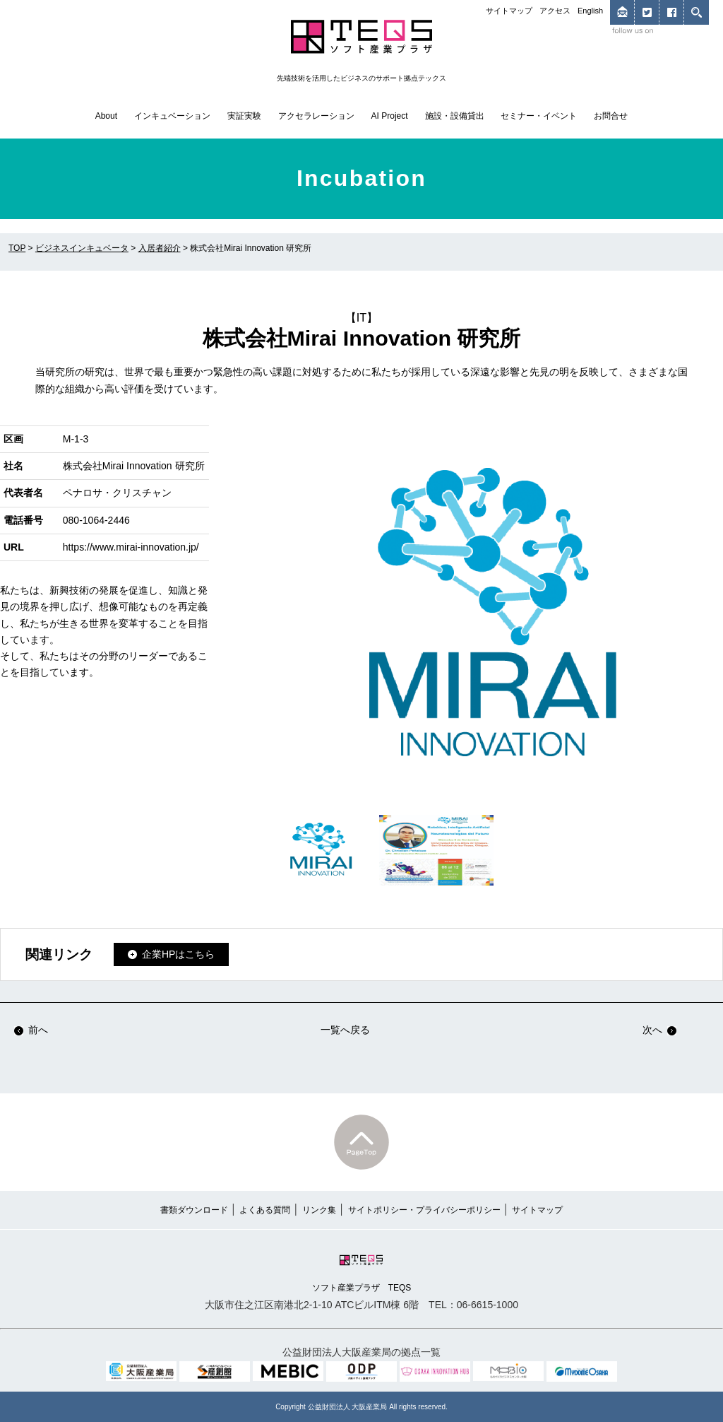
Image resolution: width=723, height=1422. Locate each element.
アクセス (554, 10)
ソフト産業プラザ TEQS (362, 1272)
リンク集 (319, 1210)
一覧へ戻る (345, 1029)
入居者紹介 (159, 248)
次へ (659, 1029)
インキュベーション (172, 116)
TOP (16, 248)
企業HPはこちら (178, 954)
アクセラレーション (316, 116)
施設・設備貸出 (454, 116)
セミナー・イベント (539, 116)
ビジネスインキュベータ (82, 248)
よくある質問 (264, 1210)
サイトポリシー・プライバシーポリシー (424, 1210)
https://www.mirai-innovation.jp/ (131, 547)
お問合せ (611, 116)
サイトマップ (509, 10)
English (590, 10)
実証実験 (244, 116)
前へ (31, 1029)
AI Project (389, 116)
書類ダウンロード (194, 1210)
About (106, 116)
